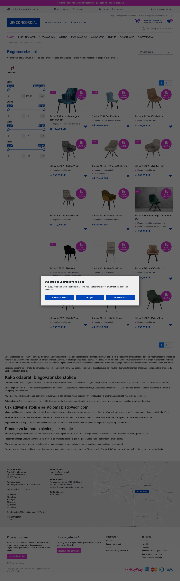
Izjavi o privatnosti (108, 287)
